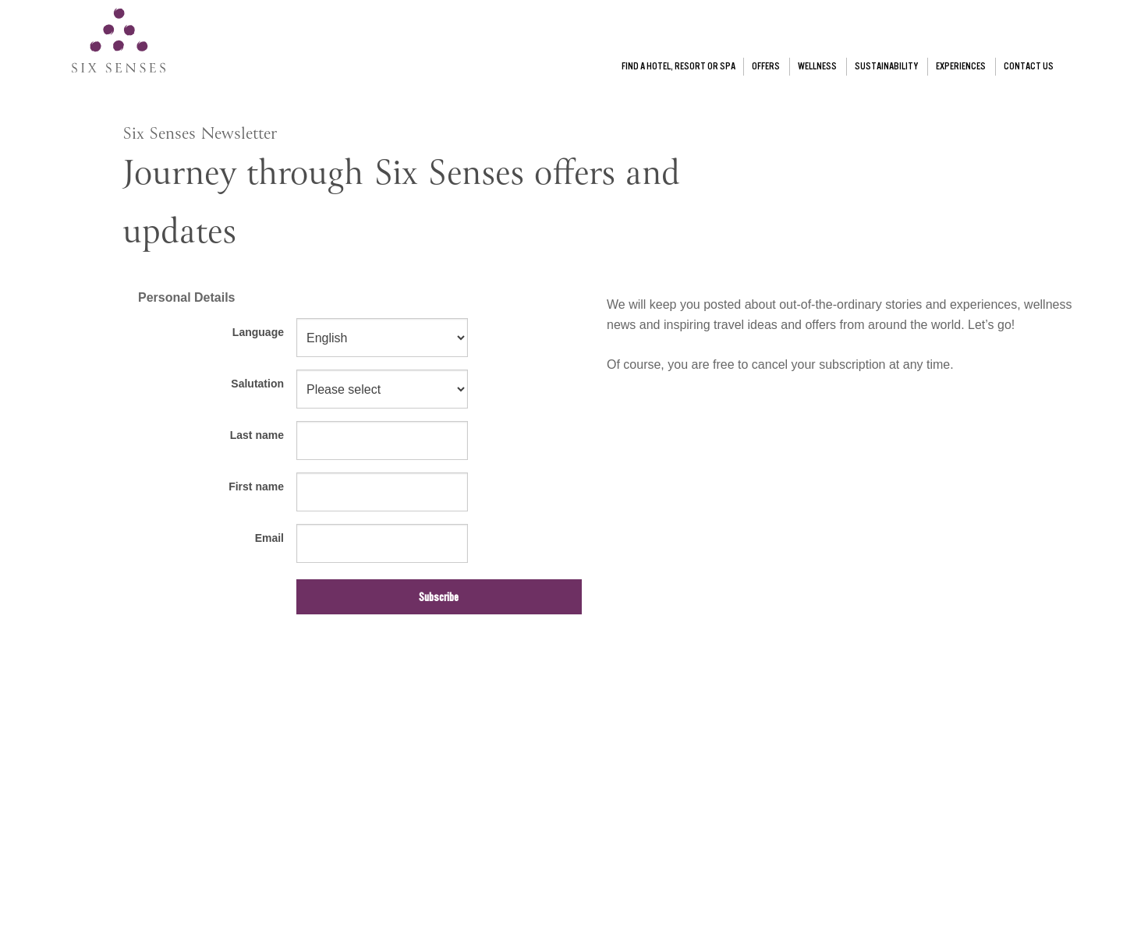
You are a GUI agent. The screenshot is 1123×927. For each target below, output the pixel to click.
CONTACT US (1029, 66)
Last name (257, 435)
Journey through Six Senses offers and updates (401, 206)
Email (269, 538)
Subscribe (439, 597)
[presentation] (241, 679)
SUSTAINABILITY (886, 66)
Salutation (257, 383)
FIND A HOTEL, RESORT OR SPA (678, 66)
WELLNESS (817, 66)
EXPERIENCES (961, 66)
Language (258, 332)
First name (256, 486)
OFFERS (766, 66)
